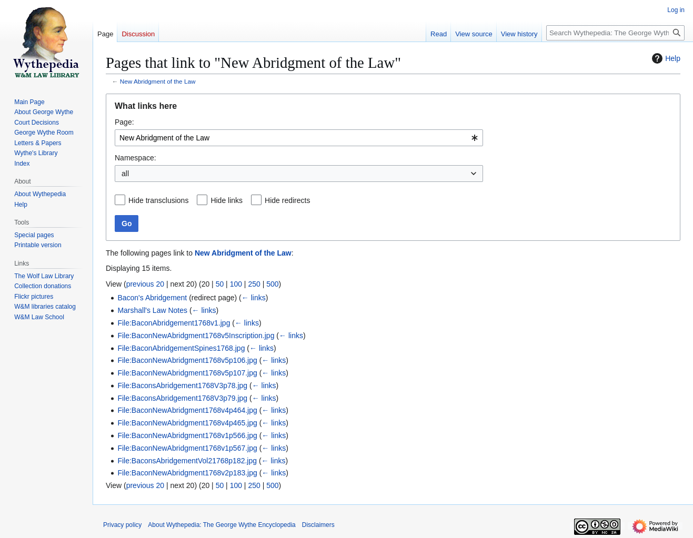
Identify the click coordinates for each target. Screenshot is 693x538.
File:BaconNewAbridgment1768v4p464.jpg (187, 410)
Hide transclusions (158, 200)
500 (272, 284)
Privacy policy (122, 525)
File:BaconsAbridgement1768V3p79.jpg (182, 398)
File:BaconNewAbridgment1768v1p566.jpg (187, 435)
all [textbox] (125, 173)
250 (254, 284)
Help (664, 58)
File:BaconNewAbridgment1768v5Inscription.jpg (195, 335)
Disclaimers (318, 525)
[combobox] (299, 137)
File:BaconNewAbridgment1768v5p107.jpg (187, 373)
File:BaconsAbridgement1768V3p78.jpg (182, 385)
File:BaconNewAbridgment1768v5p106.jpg (187, 360)
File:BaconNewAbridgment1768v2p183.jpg (187, 473)
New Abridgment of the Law (158, 81)
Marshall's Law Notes (152, 310)
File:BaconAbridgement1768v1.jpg (173, 323)
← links (254, 297)
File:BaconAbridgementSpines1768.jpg (181, 348)
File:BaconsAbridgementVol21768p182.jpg (187, 460)
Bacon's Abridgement (152, 297)
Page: (124, 122)
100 (236, 284)
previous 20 (145, 284)
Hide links (226, 200)
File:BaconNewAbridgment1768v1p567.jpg (187, 448)
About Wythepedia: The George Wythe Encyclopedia (221, 525)
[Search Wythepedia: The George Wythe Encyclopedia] (615, 32)
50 (220, 284)
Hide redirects (287, 200)
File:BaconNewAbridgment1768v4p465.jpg (187, 423)
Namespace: (135, 158)
